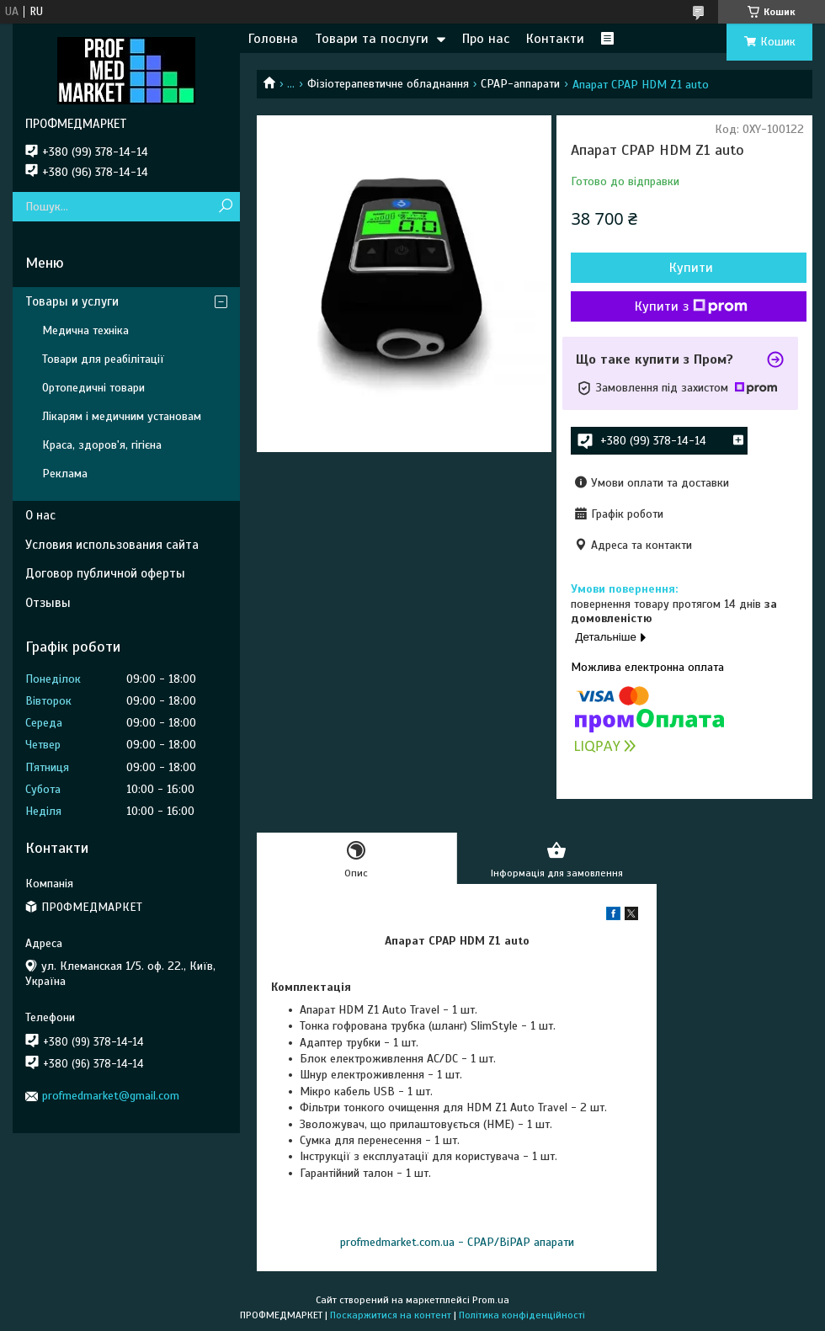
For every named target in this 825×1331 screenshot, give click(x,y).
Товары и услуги (72, 301)
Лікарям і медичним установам (121, 416)
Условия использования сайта (112, 544)
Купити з (691, 306)
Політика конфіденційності (522, 1315)
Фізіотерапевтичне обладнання (388, 84)
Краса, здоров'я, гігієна (102, 445)
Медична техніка (85, 330)
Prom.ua (490, 1300)
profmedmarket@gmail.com (110, 1096)
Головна (273, 38)
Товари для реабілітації (103, 359)
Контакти (555, 38)
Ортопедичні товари (93, 388)
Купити (691, 267)
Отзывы (48, 602)
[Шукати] (225, 206)
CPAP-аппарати (520, 84)
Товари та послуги (371, 38)
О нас (40, 515)
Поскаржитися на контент (390, 1315)
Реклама (65, 473)
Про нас (485, 38)
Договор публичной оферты (105, 573)
